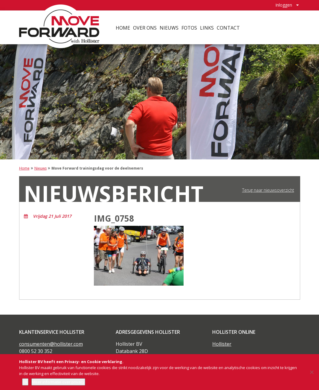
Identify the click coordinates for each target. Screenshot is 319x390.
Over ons (145, 27)
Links (207, 27)
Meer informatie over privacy (58, 382)
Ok (25, 382)
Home (123, 27)
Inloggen (283, 4)
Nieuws (169, 27)
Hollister (221, 344)
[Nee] (312, 372)
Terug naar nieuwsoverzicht (268, 190)
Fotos (189, 27)
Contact (228, 27)
